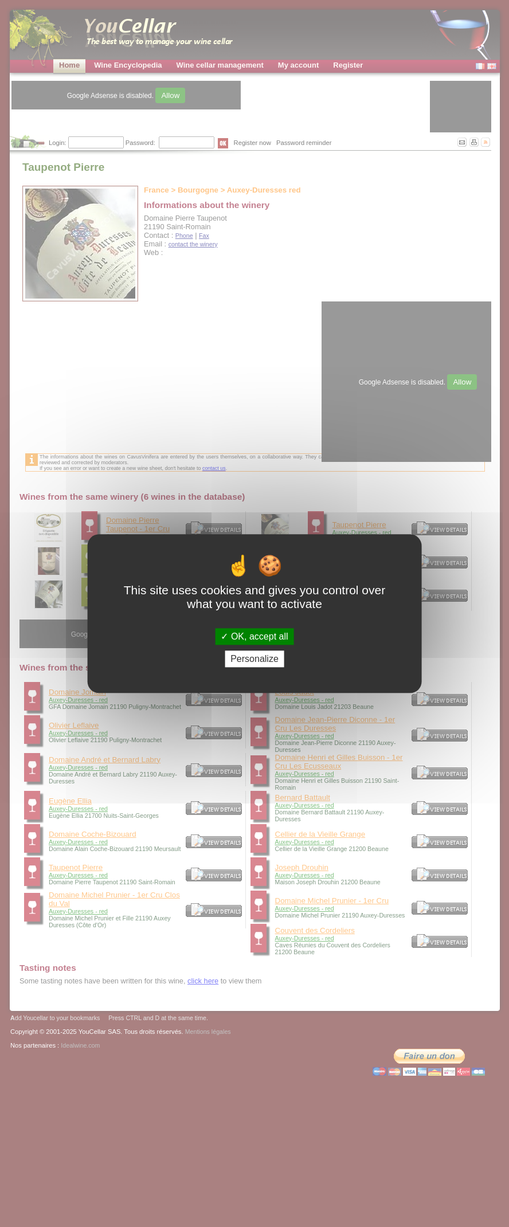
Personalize (254, 659)
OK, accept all (254, 636)
